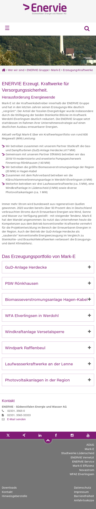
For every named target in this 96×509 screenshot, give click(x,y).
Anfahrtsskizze (84, 500)
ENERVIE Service (83, 461)
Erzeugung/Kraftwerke (78, 70)
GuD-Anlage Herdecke (26, 267)
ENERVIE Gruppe (38, 70)
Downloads (9, 487)
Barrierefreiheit (84, 496)
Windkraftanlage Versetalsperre (34, 331)
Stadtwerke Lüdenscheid (77, 453)
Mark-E (55, 70)
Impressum (81, 491)
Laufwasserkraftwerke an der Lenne (39, 364)
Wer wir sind (16, 70)
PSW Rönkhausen (21, 283)
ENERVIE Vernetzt (82, 457)
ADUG (90, 444)
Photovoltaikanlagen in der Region (37, 380)
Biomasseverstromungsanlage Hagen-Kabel (46, 299)
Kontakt (7, 491)
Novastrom (86, 470)
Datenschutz (82, 487)
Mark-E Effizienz (83, 465)
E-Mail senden (16, 419)
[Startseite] (3, 70)
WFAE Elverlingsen (82, 474)
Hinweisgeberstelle (14, 496)
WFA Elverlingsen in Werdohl (32, 315)
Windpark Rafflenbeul (25, 347)
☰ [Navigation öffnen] (7, 28)
